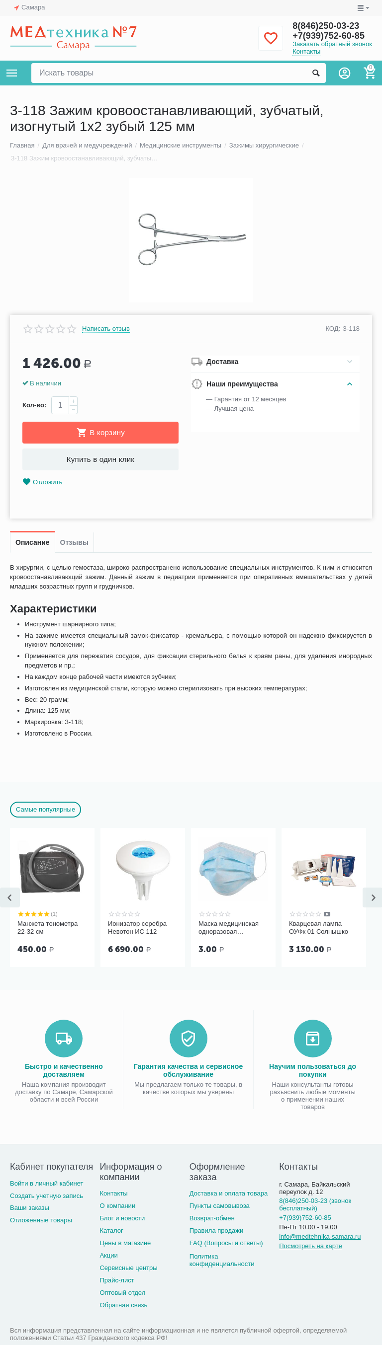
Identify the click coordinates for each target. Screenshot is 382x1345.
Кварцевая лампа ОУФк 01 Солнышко (318, 927)
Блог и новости (122, 1218)
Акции (108, 1255)
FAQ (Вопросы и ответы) (226, 1243)
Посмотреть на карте (310, 1246)
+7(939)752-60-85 (328, 36)
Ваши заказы (29, 1207)
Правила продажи (217, 1230)
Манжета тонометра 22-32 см (47, 927)
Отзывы (74, 542)
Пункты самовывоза (220, 1205)
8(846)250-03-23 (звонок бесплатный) (315, 1204)
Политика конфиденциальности (222, 1260)
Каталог (111, 1230)
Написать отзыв (106, 328)
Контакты (306, 51)
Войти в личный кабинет (47, 1183)
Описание (32, 542)
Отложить (42, 482)
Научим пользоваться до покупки (312, 1070)
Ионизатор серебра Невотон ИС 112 (137, 927)
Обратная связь (123, 1305)
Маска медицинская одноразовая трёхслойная (228, 928)
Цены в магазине (125, 1243)
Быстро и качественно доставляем (64, 1070)
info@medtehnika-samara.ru (320, 1236)
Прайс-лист (116, 1280)
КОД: (332, 328)
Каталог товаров (12, 73)
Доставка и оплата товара (229, 1193)
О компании (117, 1205)
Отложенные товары (41, 1220)
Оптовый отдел (122, 1292)
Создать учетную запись (46, 1195)
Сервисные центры (128, 1267)
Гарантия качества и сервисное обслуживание (188, 1070)
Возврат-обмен (212, 1218)
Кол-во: (34, 405)
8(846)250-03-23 (325, 26)
